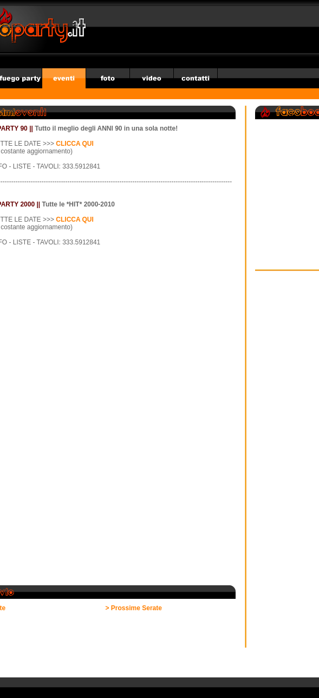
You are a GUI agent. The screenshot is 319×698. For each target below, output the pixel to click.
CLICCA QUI (75, 143)
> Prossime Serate (134, 608)
